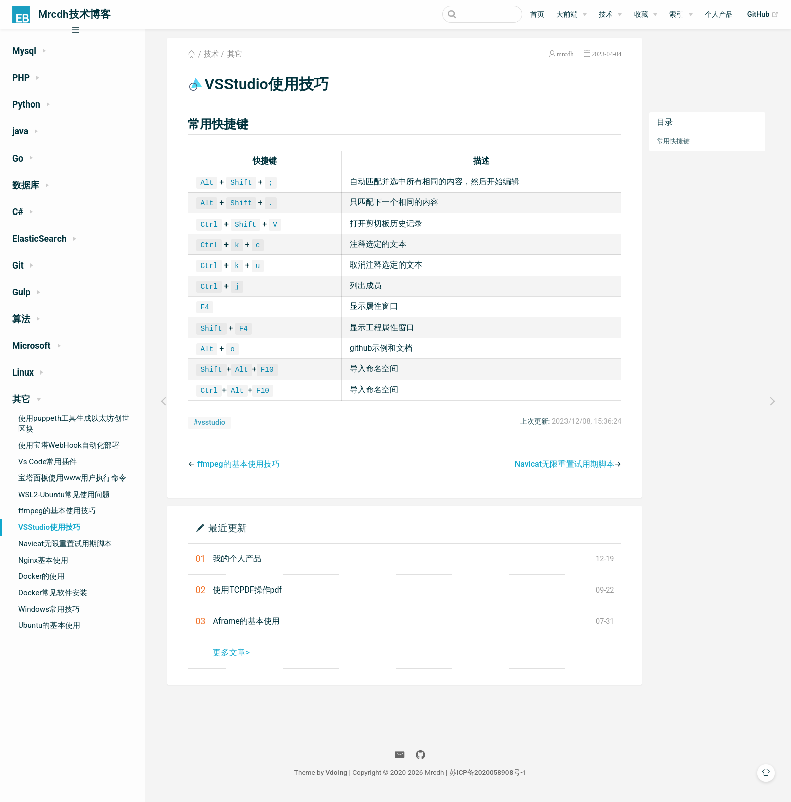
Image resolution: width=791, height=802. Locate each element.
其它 (238, 57)
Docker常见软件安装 (52, 592)
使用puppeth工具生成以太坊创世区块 (73, 424)
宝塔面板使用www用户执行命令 (72, 478)
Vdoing (342, 776)
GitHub (763, 14)
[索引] (681, 14)
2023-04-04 (610, 57)
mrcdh (568, 57)
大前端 (567, 14)
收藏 (641, 14)
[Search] (471, 14)
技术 (606, 14)
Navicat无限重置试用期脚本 (65, 543)
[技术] (610, 14)
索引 (676, 14)
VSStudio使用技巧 (49, 527)
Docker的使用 (41, 576)
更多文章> (234, 656)
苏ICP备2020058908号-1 (493, 776)
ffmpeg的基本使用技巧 (57, 510)
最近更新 (231, 531)
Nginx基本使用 (43, 560)
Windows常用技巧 (49, 609)
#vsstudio (213, 426)
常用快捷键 (676, 144)
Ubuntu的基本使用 (49, 625)
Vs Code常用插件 (47, 461)
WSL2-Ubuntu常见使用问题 (64, 494)
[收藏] (645, 14)
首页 (537, 14)
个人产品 (719, 14)
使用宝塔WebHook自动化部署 (69, 445)
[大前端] (571, 14)
